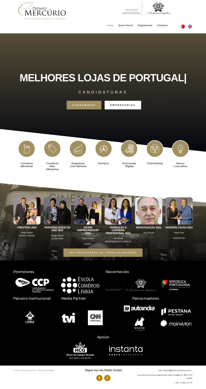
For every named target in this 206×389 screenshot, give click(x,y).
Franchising (154, 163)
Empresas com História (78, 165)
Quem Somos (125, 25)
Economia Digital (129, 165)
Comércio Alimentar (26, 165)
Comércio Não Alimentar (52, 166)
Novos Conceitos (180, 165)
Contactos (162, 25)
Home (110, 25)
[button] (84, 105)
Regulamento (145, 25)
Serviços (103, 163)
